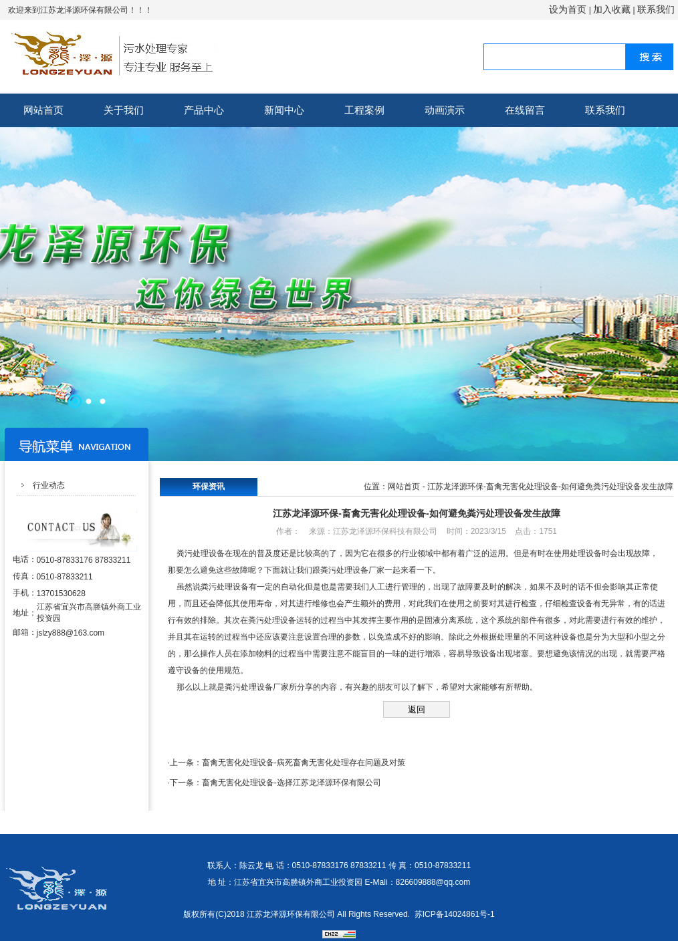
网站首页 (43, 110)
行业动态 (49, 485)
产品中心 (204, 110)
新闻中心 (284, 110)
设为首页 (567, 9)
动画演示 (445, 110)
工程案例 (364, 110)
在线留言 (525, 110)
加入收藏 (612, 9)
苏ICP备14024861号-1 (455, 914)
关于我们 (124, 110)
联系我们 (656, 9)
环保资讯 (209, 486)
